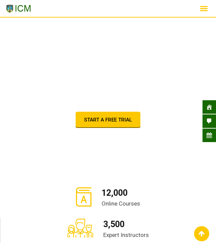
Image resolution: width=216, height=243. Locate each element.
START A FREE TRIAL (108, 120)
